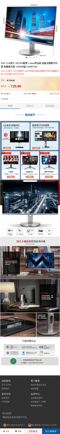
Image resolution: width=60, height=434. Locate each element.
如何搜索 (35, 388)
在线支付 (5, 398)
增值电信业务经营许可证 (14, 417)
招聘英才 (5, 388)
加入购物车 (51, 431)
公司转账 (5, 402)
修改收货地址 (36, 405)
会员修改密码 (36, 398)
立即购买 (32, 431)
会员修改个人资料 (38, 402)
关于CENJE (6, 385)
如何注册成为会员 (38, 385)
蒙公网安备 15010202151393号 (42, 425)
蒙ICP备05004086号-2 (14, 425)
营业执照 (6, 413)
